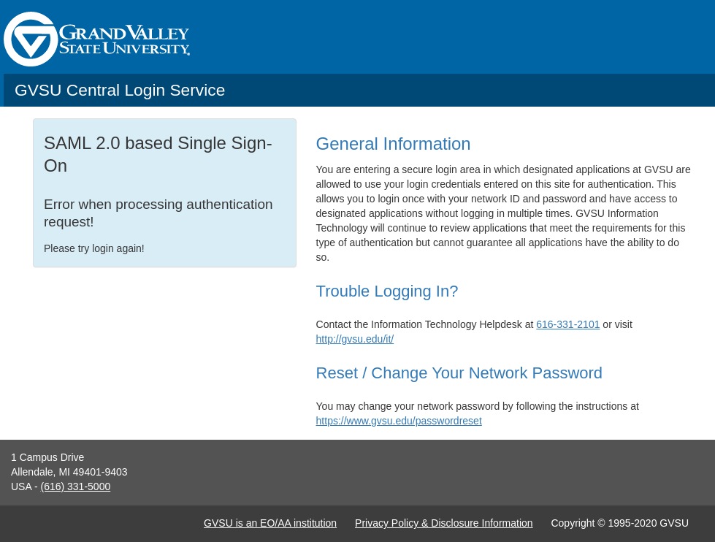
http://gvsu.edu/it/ (355, 339)
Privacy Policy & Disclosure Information (444, 523)
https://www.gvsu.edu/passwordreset (399, 421)
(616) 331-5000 (75, 486)
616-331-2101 (568, 324)
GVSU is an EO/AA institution (270, 523)
